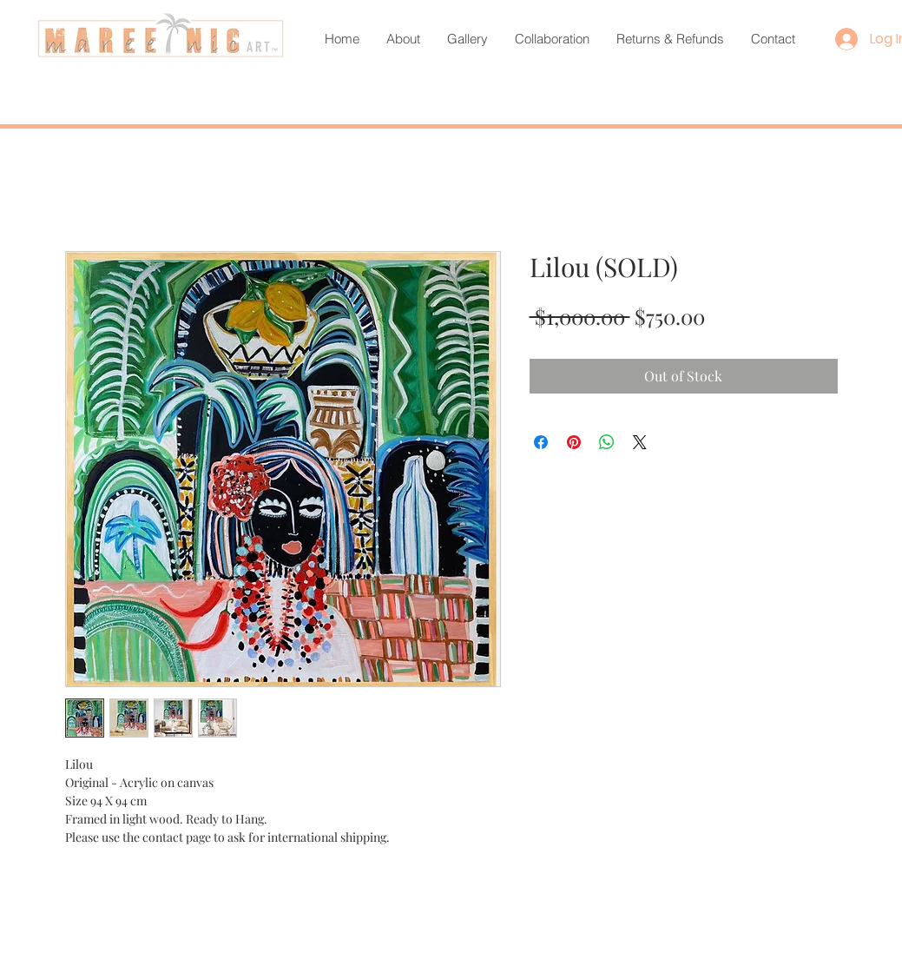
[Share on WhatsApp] (606, 442)
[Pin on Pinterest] (573, 442)
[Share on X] (639, 442)
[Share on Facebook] (540, 442)
